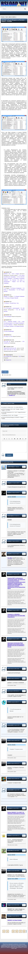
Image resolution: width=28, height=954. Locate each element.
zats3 (8, 668)
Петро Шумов (10, 515)
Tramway (9, 916)
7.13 (5, 288)
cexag (8, 905)
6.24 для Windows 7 (8, 324)
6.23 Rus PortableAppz (9, 331)
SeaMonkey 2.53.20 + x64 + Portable (10, 415)
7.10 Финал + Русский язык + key (11, 303)
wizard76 (9, 553)
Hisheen (9, 492)
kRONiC (9, 702)
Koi (8, 691)
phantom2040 (10, 725)
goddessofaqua (10, 466)
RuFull (8, 678)
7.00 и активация (7, 316)
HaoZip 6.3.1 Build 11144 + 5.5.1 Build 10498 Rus (13, 407)
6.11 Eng (6, 336)
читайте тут (12, 395)
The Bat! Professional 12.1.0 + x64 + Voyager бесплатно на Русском (14, 413)
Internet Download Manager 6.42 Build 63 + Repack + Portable (13, 418)
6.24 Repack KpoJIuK (19, 326)
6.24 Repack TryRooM (8, 326)
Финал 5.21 (8, 360)
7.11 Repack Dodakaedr (19, 296)
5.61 (20, 356)
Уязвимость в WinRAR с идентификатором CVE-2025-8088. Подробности (16, 616)
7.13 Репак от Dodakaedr (15, 288)
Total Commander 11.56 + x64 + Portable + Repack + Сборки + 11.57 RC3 (13, 410)
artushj (8, 778)
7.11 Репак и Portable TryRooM (11, 298)
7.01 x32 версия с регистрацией (11, 308)
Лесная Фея (10, 850)
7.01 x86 (22, 308)
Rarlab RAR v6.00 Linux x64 (10, 348)
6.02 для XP (7, 341)
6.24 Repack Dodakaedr (18, 323)
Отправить (9, 455)
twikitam (9, 835)
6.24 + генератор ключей (10, 321)
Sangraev (9, 482)
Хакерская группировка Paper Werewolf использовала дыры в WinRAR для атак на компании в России (16, 644)
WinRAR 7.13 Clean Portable (15, 920)
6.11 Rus (10, 336)
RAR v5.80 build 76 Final (10, 349)
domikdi (9, 541)
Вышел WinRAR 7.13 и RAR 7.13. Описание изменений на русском (16, 813)
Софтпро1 (9, 574)
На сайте (10, 558)
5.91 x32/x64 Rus (8, 356)
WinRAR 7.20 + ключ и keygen (11, 273)
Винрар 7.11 (6, 296)
